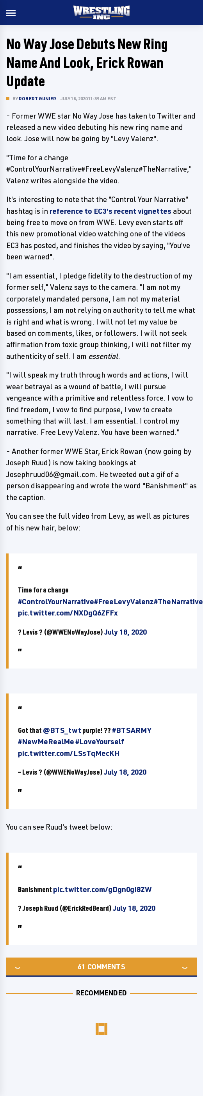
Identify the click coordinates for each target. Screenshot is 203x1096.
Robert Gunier (38, 98)
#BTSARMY (131, 730)
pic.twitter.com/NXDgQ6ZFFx (68, 612)
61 (81, 966)
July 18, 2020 (125, 632)
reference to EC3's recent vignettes (110, 211)
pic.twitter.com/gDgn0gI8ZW (102, 889)
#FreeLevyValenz (124, 601)
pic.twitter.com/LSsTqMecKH (68, 753)
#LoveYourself (99, 741)
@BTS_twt (62, 730)
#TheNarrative (178, 601)
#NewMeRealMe (46, 741)
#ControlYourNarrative (56, 601)
